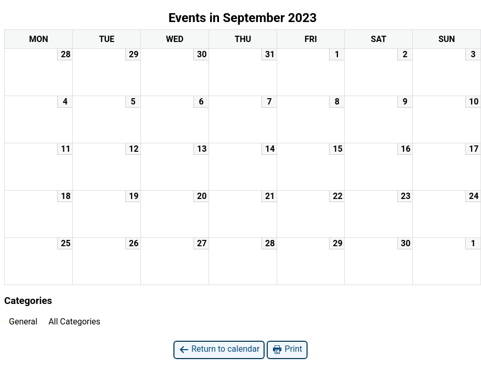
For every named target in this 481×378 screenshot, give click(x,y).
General (21, 322)
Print (287, 349)
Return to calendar (219, 349)
